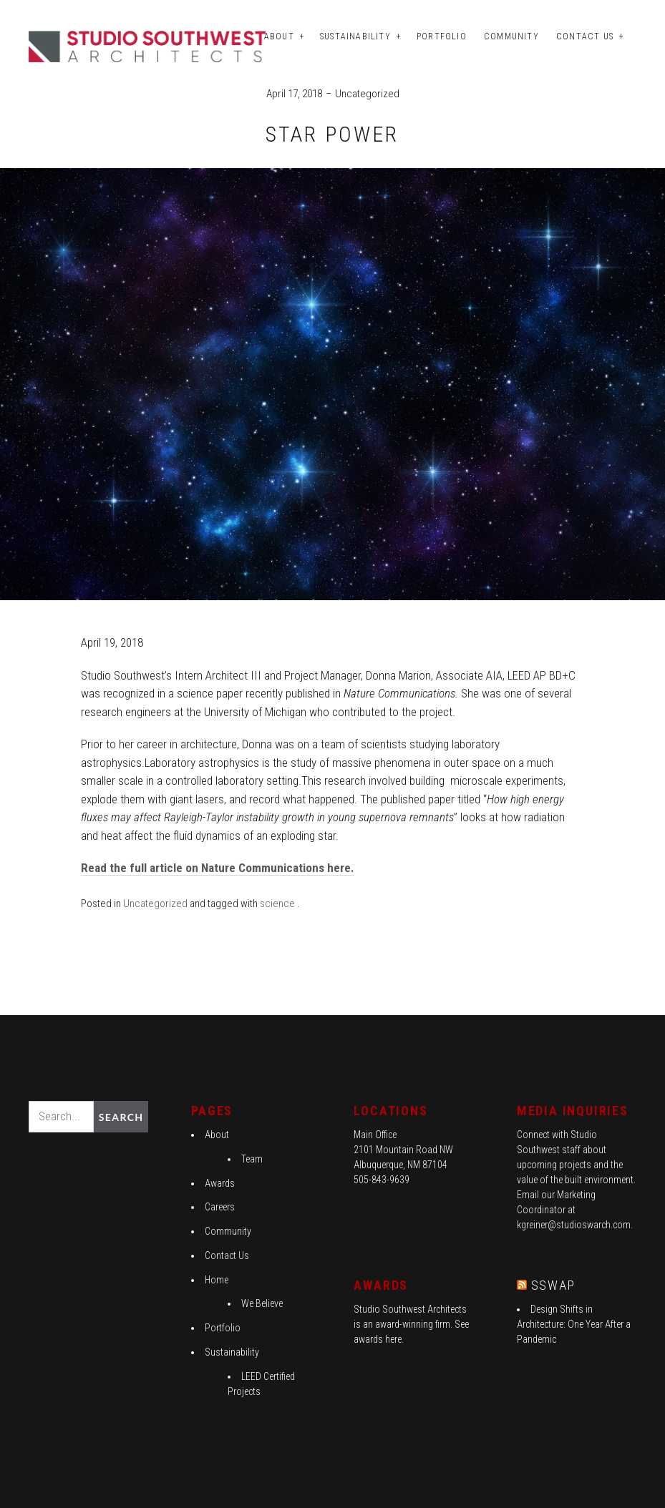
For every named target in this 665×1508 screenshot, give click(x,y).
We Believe (262, 1303)
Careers (220, 1207)
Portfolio (442, 36)
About (279, 36)
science (277, 903)
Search (121, 1117)
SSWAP (553, 1285)
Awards (220, 1183)
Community (511, 36)
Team (252, 1159)
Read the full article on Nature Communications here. (217, 868)
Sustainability (355, 36)
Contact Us (584, 36)
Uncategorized (367, 93)
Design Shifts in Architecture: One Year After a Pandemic (574, 1324)
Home (216, 1280)
